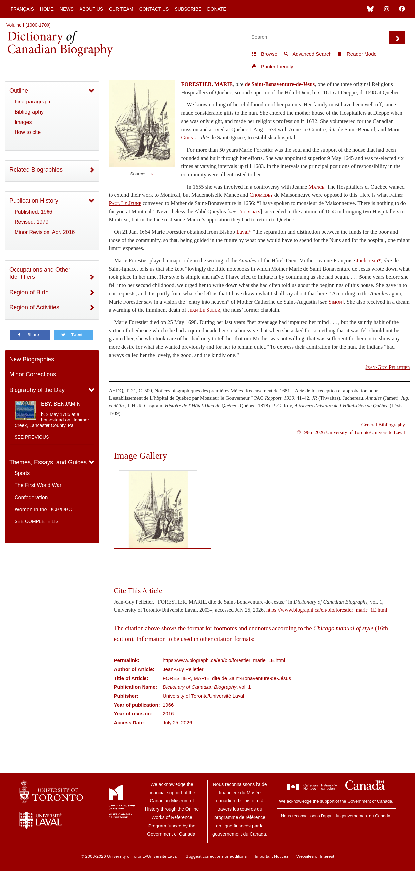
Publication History (33, 200)
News (67, 9)
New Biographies (31, 359)
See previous (32, 437)
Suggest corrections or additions (216, 856)
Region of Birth (28, 292)
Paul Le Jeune (125, 203)
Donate (216, 9)
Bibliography (29, 112)
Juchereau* (368, 260)
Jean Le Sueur (204, 310)
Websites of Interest (315, 856)
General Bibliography (383, 424)
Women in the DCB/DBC (43, 509)
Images (23, 122)
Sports (22, 473)
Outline (18, 90)
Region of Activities (34, 307)
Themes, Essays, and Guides (48, 462)
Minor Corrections (32, 374)
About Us (91, 9)
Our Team (121, 9)
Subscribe (188, 9)
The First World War (38, 485)
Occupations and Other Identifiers (39, 273)
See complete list (38, 521)
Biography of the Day (37, 390)
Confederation (31, 497)
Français (22, 9)
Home (47, 9)
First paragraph (32, 101)
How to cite (28, 132)
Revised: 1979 (31, 222)
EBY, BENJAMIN (60, 404)
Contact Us (154, 9)
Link (149, 174)
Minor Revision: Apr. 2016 (45, 232)
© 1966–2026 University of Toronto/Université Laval (351, 432)
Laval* (243, 232)
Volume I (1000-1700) (28, 25)
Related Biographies (36, 169)
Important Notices (271, 856)
